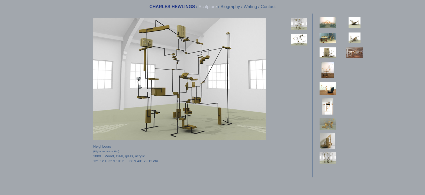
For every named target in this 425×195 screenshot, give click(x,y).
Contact (268, 6)
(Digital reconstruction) (106, 151)
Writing (250, 6)
